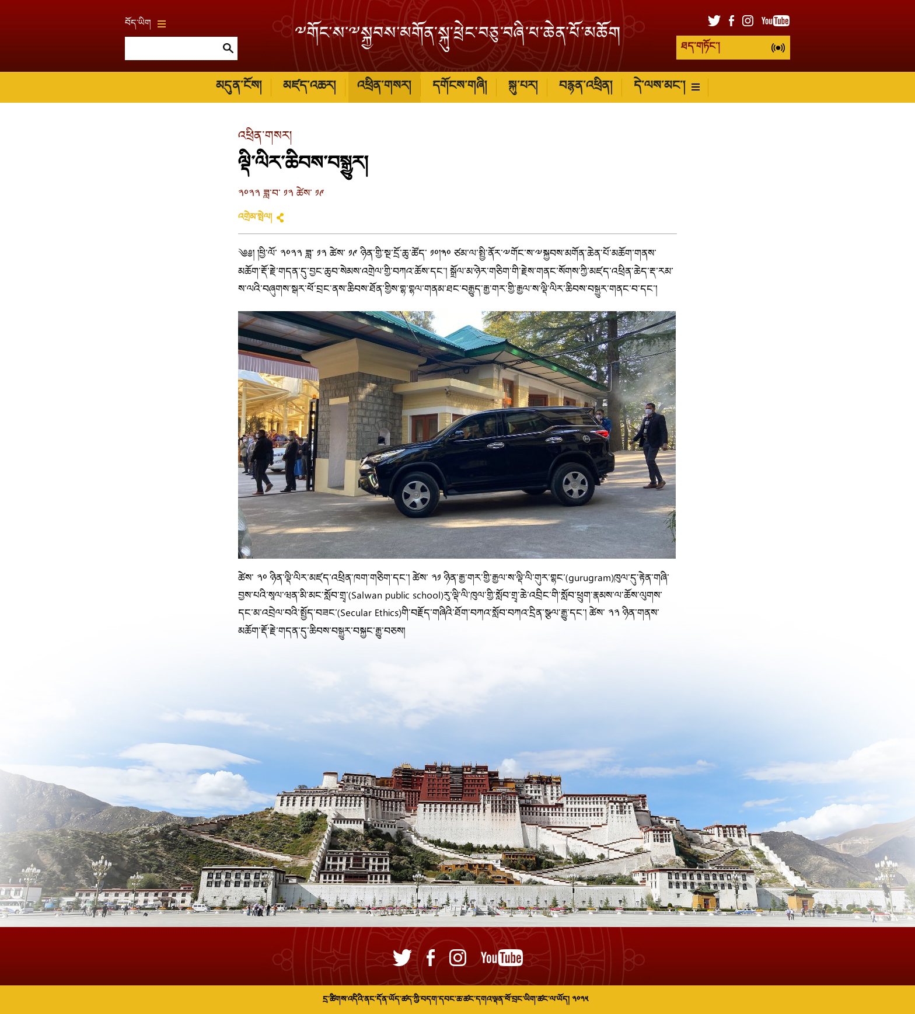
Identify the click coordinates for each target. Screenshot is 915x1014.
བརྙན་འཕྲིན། (585, 86)
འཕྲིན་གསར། (384, 86)
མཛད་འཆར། (309, 86)
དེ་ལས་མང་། (667, 86)
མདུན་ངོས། (238, 86)
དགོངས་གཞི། (459, 86)
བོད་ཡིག (145, 24)
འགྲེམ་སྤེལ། (255, 218)
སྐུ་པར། (522, 86)
